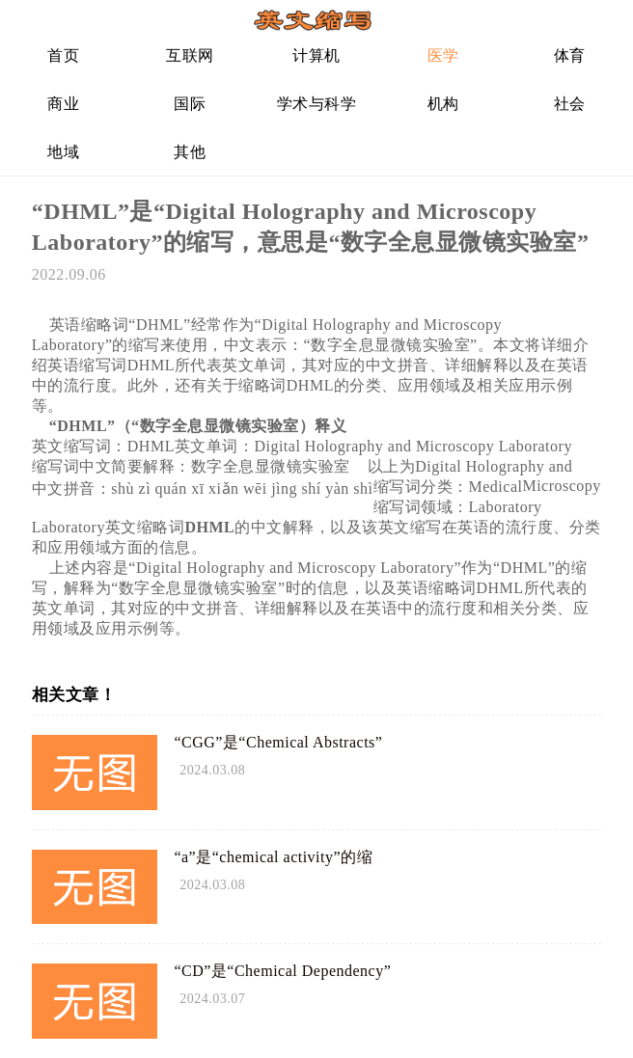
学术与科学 (317, 103)
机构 (443, 103)
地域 (63, 152)
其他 (190, 152)
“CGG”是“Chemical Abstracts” (278, 742)
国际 (190, 103)
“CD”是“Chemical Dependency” (282, 971)
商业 (63, 103)
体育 (570, 55)
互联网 (190, 55)
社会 (570, 103)
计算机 (316, 55)
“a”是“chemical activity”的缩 (273, 857)
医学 (443, 55)
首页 (63, 55)
